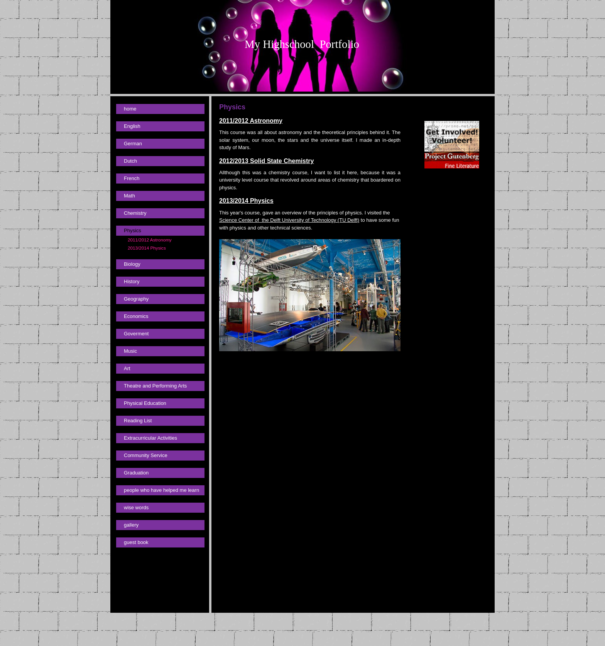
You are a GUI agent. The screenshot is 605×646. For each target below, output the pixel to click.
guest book (136, 542)
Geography (136, 299)
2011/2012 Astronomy (150, 239)
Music (130, 351)
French (131, 178)
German (133, 143)
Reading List (138, 420)
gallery (131, 525)
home (130, 109)
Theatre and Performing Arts (155, 386)
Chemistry (135, 213)
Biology (132, 264)
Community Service (145, 455)
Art (127, 368)
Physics (132, 230)
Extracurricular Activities (150, 438)
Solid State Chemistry (281, 161)
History (131, 281)
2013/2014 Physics (147, 247)
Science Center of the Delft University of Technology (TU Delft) (289, 220)
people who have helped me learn (161, 490)
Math (129, 196)
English (132, 126)
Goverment (136, 334)
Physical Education (145, 403)
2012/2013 (233, 161)
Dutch (130, 161)
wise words (136, 507)
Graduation (136, 473)
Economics (136, 316)
